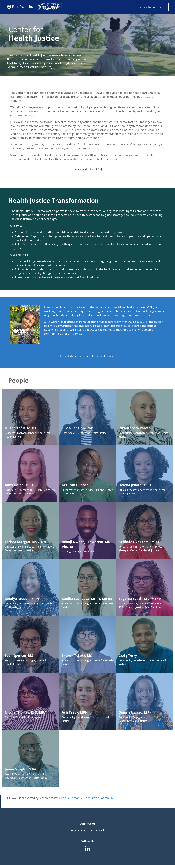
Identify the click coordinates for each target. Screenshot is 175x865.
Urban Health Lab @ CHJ (87, 169)
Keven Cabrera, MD (103, 798)
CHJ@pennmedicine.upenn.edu (87, 830)
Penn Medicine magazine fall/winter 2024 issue (87, 356)
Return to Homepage (151, 7)
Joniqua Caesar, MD (72, 798)
